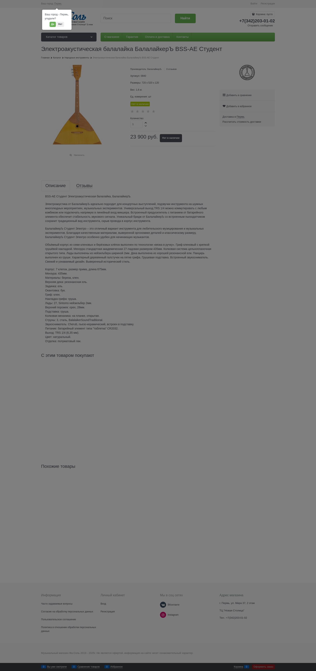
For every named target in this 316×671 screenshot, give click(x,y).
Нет (60, 24)
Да (52, 24)
